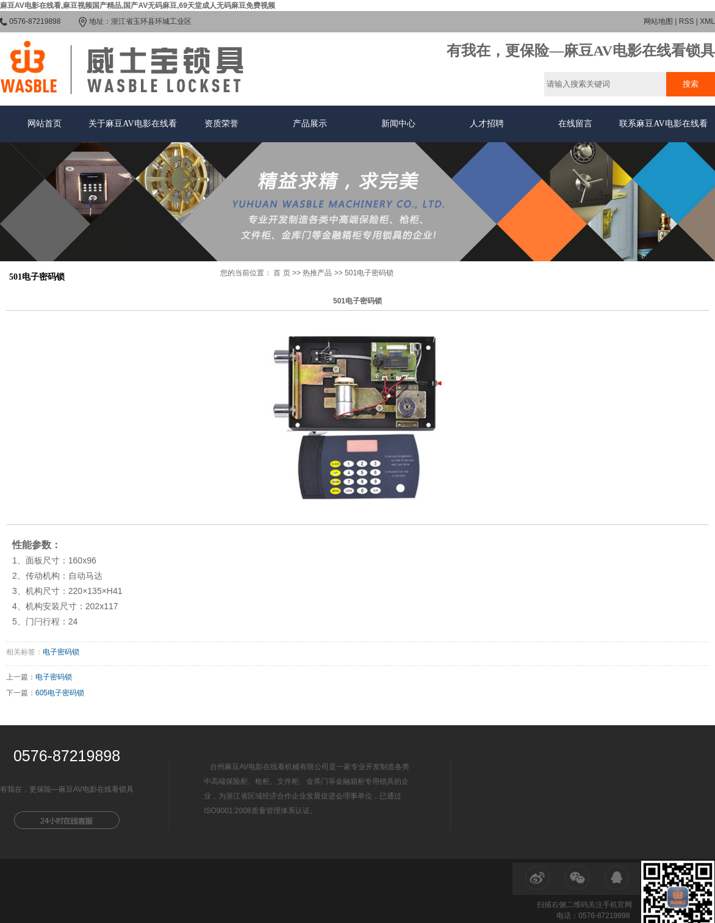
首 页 (281, 273)
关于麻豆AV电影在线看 (132, 123)
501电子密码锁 (369, 273)
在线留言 (575, 123)
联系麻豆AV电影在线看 (663, 123)
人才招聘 (487, 123)
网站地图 (658, 21)
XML (707, 21)
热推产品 (317, 273)
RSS (686, 21)
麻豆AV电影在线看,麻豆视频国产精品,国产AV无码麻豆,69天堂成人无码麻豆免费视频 (137, 5)
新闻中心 (398, 123)
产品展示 (310, 123)
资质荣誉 (221, 123)
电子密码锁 (61, 652)
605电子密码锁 (59, 693)
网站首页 (44, 123)
